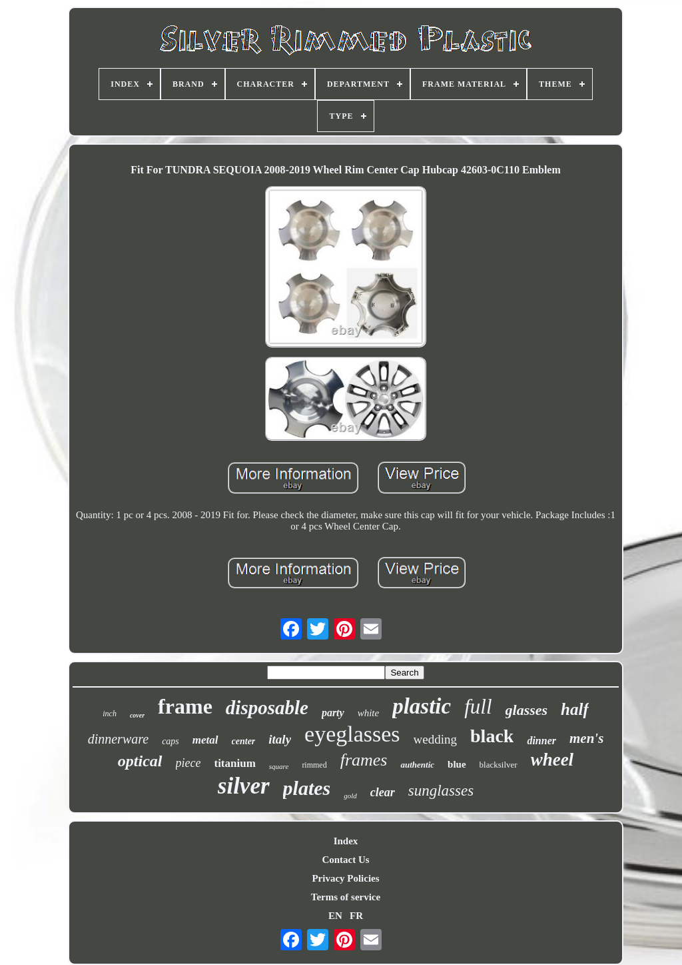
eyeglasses (352, 734)
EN (335, 915)
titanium (234, 763)
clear (382, 792)
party (333, 712)
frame (185, 706)
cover (137, 715)
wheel (552, 760)
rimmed (314, 765)
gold (350, 796)
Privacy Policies (345, 878)
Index (346, 841)
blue (457, 764)
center (244, 741)
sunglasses (441, 790)
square (279, 766)
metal (205, 740)
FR (356, 915)
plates (307, 788)
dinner (541, 740)
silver (244, 786)
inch (110, 713)
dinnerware (118, 739)
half (575, 709)
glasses (527, 710)
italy (279, 739)
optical (140, 761)
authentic (417, 765)
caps (170, 741)
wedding (435, 739)
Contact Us (345, 859)
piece (188, 763)
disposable (267, 707)
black (491, 736)
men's (586, 738)
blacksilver (498, 765)
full (478, 706)
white (369, 713)
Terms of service (345, 897)
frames (364, 760)
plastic (421, 706)
